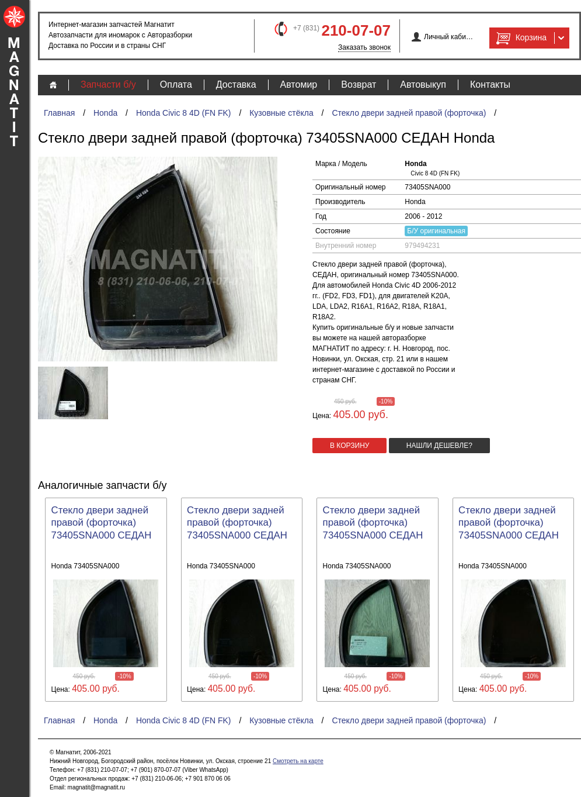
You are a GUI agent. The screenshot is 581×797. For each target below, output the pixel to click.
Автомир (299, 84)
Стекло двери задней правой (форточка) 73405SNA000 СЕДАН (101, 523)
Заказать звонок (364, 47)
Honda (105, 113)
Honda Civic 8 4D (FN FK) (183, 113)
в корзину (349, 445)
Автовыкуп (423, 84)
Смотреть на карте (298, 761)
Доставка (236, 84)
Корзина (520, 38)
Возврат (358, 84)
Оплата (176, 84)
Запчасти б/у (108, 84)
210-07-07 (356, 30)
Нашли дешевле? (439, 445)
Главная (59, 113)
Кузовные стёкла (281, 113)
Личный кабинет (449, 37)
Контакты (490, 84)
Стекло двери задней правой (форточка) (409, 113)
